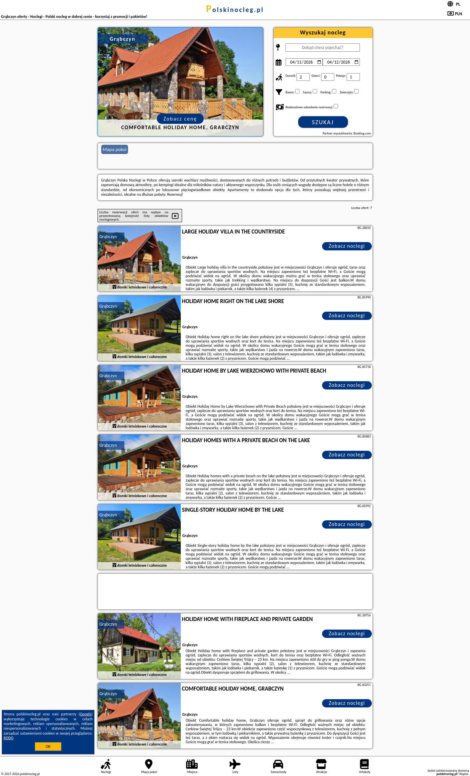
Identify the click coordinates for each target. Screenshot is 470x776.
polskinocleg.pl (235, 10)
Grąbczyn (108, 236)
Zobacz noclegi (347, 246)
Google (86, 714)
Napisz (463, 774)
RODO (9, 738)
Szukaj (323, 122)
